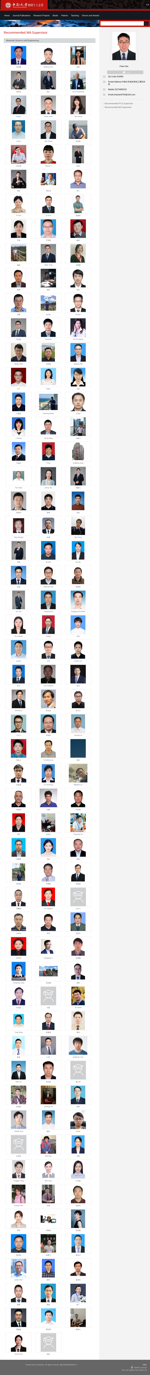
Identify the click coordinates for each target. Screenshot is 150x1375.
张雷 (78, 166)
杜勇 (48, 1206)
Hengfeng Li (48, 958)
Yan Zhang (78, 116)
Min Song (78, 537)
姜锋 (78, 1032)
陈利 (48, 1280)
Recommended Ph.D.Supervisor (119, 103)
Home (7, 15)
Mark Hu (18, 1082)
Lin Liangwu (48, 908)
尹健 (18, 240)
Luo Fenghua (48, 686)
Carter (78, 1131)
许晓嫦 (78, 265)
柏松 (48, 1354)
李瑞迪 (78, 884)
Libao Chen (19, 1280)
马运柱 (48, 636)
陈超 (48, 1305)
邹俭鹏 (18, 67)
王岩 (78, 389)
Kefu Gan (48, 1156)
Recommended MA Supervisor (118, 107)
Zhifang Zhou (48, 67)
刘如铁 (18, 810)
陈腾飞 (48, 1255)
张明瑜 (78, 141)
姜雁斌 (48, 1032)
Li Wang (18, 438)
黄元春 (48, 1082)
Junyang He (48, 1106)
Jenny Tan (48, 488)
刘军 (18, 834)
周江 (48, 92)
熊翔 (18, 290)
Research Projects (41, 15)
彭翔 (18, 587)
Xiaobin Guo (18, 1131)
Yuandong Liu (48, 760)
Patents (64, 15)
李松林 (18, 884)
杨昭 (78, 240)
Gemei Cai (18, 1354)
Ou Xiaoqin (19, 636)
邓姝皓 (48, 1230)
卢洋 (48, 661)
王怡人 (48, 389)
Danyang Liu (78, 834)
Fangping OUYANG (78, 611)
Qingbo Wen (18, 364)
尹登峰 (48, 240)
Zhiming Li (18, 710)
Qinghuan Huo (78, 1057)
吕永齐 (18, 661)
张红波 (48, 191)
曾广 (78, 1305)
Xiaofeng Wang (48, 413)
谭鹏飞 (78, 488)
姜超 (18, 1057)
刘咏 (78, 760)
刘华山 (48, 834)
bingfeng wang (78, 463)
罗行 (18, 686)
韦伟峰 (48, 364)
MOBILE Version (140, 1368)
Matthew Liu (78, 785)
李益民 (48, 735)
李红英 (18, 958)
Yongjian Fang (19, 1181)
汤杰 (78, 512)
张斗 (78, 191)
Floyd (48, 463)
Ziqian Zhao (48, 116)
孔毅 (48, 1008)
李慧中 (78, 933)
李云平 (78, 711)
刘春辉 (18, 859)
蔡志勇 (48, 1329)
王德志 (18, 463)
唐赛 (48, 512)
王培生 (78, 413)
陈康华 (78, 1280)
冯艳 (78, 1156)
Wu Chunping (78, 339)
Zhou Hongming (78, 92)
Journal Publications (21, 15)
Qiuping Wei (78, 364)
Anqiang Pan (48, 611)
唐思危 (18, 512)
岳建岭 (78, 215)
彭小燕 (78, 562)
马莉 (78, 636)
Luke (48, 1057)
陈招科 (18, 1255)
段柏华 (78, 1206)
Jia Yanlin (78, 1007)
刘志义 (18, 760)
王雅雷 (18, 413)
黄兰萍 (78, 1082)
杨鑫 (18, 265)
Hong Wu (48, 339)
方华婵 (78, 1181)
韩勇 (78, 1107)
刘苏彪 (18, 785)
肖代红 (48, 314)
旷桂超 (18, 1008)
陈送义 (78, 1255)
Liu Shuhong (48, 785)
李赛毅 (48, 884)
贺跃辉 (18, 1107)
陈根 (18, 1305)
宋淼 (18, 562)
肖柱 (78, 290)
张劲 (18, 191)
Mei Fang (48, 1181)
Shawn (18, 116)
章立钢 (18, 166)
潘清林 (78, 587)
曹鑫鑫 (18, 1329)
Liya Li (78, 908)
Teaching (75, 15)
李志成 (48, 711)
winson (78, 314)
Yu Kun (48, 215)
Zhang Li (48, 166)
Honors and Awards (90, 15)
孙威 (48, 537)
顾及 (48, 1131)
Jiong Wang (48, 438)
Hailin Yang (48, 265)
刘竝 (48, 859)
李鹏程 (18, 909)
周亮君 (18, 92)
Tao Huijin (18, 488)
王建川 (78, 438)
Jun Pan (19, 611)
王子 (18, 389)
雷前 (78, 983)
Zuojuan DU (18, 1205)
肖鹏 (18, 314)
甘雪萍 (18, 1156)
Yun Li (18, 735)
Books (55, 15)
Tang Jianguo (18, 537)
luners (18, 141)
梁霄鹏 (78, 958)
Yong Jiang (19, 1032)
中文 (147, 5)
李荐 (48, 933)
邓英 (18, 1230)
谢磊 (48, 290)
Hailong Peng (48, 587)
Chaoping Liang (18, 983)
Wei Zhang (48, 141)
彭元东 (48, 562)
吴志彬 (18, 339)
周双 (78, 67)
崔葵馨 (78, 1230)
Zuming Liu (78, 735)
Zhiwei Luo (78, 661)
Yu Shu (18, 215)
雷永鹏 (48, 983)
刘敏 (48, 810)
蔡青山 (78, 1329)
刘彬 (78, 859)
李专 (78, 686)
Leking (18, 933)
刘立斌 (78, 810)
